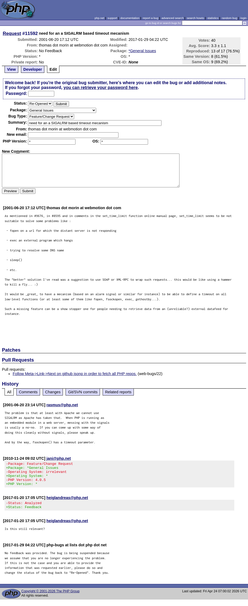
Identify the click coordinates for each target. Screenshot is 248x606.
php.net (99, 18)
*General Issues (142, 51)
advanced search (172, 18)
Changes (53, 392)
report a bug (150, 18)
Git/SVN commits (83, 392)
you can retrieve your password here (100, 87)
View (11, 69)
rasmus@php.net (62, 405)
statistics (212, 18)
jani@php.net (58, 458)
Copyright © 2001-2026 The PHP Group (50, 598)
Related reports (118, 392)
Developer (32, 69)
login (243, 18)
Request (12, 33)
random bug (229, 18)
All (9, 392)
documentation (129, 18)
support (112, 18)
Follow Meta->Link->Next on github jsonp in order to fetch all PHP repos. (74, 374)
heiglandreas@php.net (67, 502)
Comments (28, 392)
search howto (195, 18)
